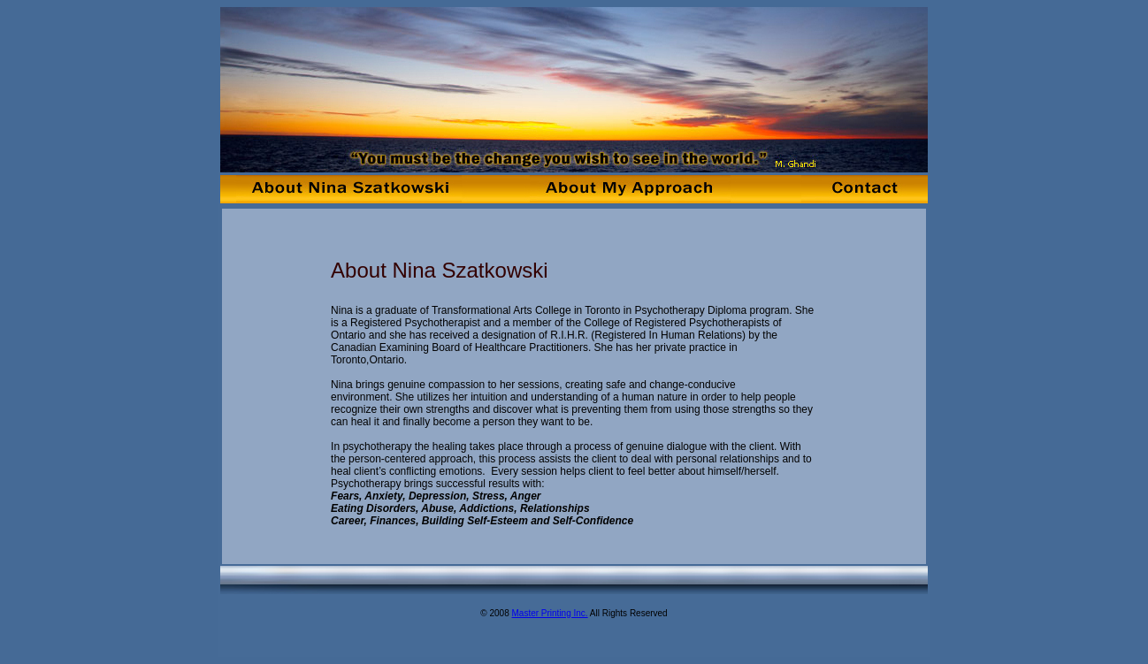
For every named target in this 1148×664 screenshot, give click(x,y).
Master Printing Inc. (549, 613)
